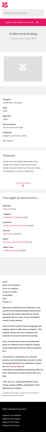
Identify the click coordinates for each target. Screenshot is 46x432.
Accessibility (7, 295)
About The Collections (11, 285)
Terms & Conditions (10, 288)
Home (4, 282)
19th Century (8, 234)
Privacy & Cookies (9, 292)
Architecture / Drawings (12, 217)
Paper (5, 209)
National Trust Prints (10, 422)
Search (41, 12)
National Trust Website (11, 415)
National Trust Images (11, 419)
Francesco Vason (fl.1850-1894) (16, 242)
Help (4, 298)
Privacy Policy (16, 366)
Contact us (6, 302)
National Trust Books (10, 425)
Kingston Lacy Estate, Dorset (15, 225)
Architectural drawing (11, 250)
